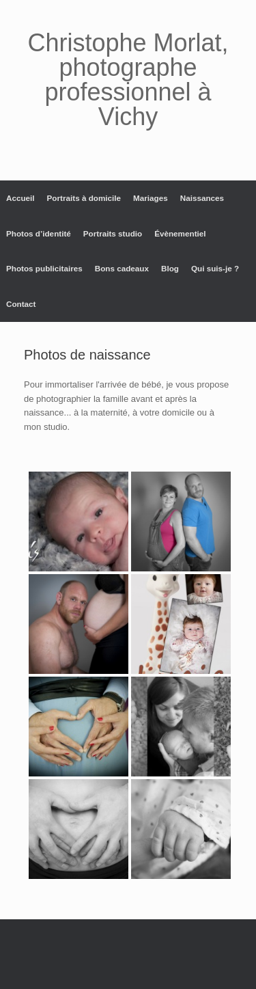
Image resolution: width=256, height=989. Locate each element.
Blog (170, 268)
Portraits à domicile (84, 197)
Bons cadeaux (122, 268)
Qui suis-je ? (215, 268)
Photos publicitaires (44, 268)
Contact (21, 303)
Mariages (150, 197)
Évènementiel (179, 233)
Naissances (202, 197)
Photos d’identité (38, 233)
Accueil (20, 197)
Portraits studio (112, 233)
